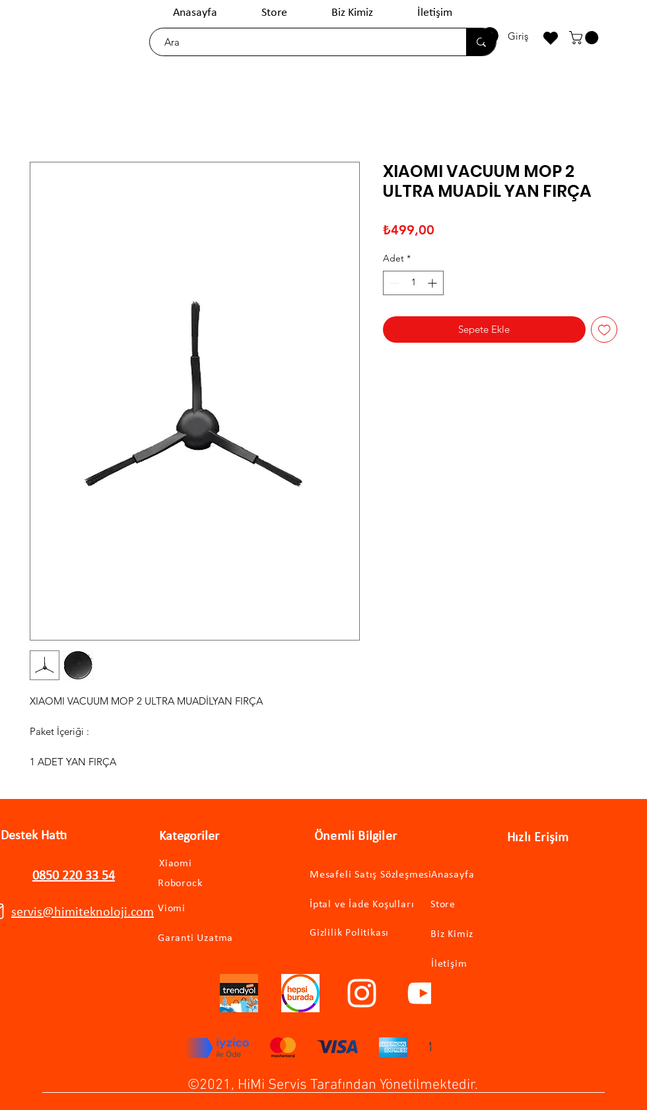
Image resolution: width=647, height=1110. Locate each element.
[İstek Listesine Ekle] (604, 329)
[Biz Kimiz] (486, 935)
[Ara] (301, 41)
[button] (585, 37)
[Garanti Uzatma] (213, 939)
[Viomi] (194, 909)
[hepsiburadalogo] (300, 993)
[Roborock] (199, 883)
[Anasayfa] (487, 875)
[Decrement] (393, 283)
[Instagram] (362, 993)
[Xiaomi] (189, 864)
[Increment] (433, 283)
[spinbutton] (413, 283)
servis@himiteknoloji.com (82, 912)
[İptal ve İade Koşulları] (374, 905)
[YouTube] (423, 993)
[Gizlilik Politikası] (356, 933)
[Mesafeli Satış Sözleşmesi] (381, 875)
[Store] (486, 905)
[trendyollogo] (239, 993)
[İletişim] (487, 964)
